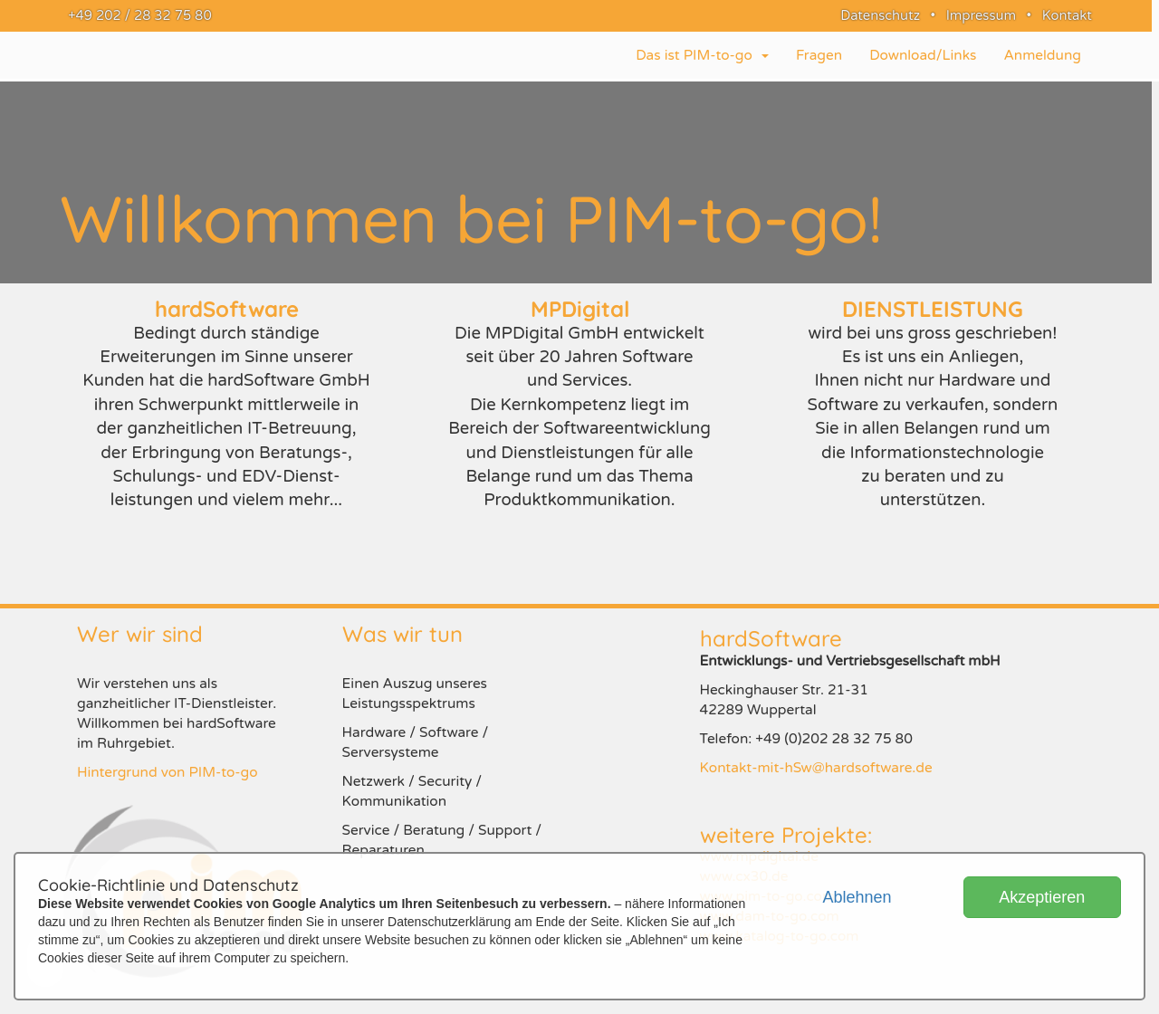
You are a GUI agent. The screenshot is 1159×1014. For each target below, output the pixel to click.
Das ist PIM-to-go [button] (702, 55)
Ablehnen (856, 897)
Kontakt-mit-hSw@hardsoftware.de (816, 768)
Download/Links (922, 55)
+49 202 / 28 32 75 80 (136, 15)
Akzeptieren (1042, 897)
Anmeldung (1042, 55)
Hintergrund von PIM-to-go (167, 772)
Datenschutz (880, 15)
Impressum (981, 15)
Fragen (819, 55)
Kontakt (1067, 15)
